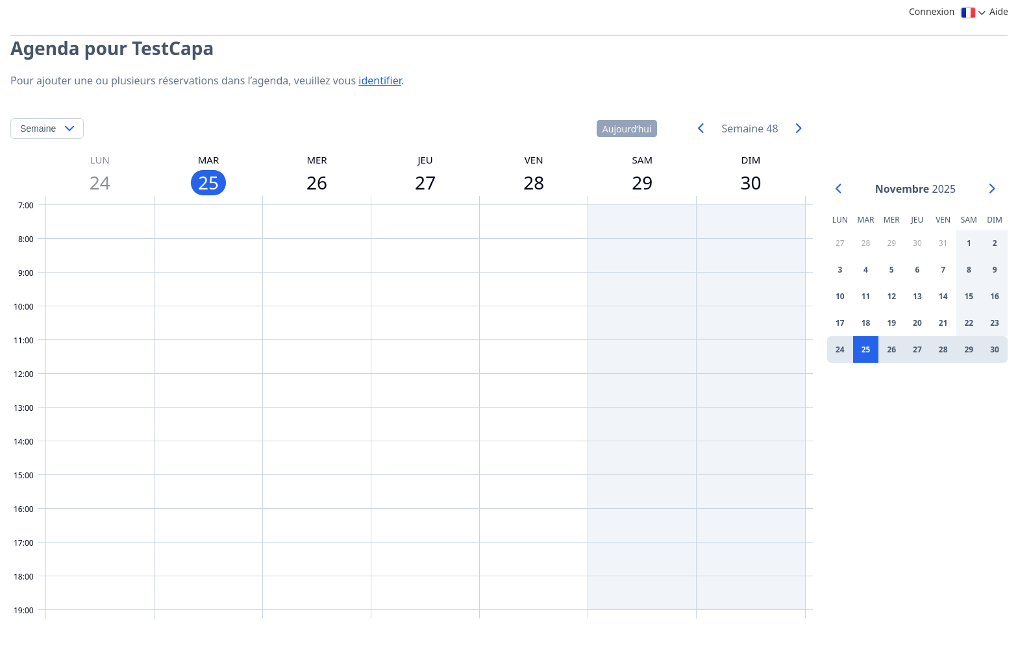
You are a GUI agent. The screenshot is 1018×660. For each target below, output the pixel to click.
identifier (379, 80)
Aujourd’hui (627, 129)
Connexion (931, 11)
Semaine (38, 128)
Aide (998, 11)
